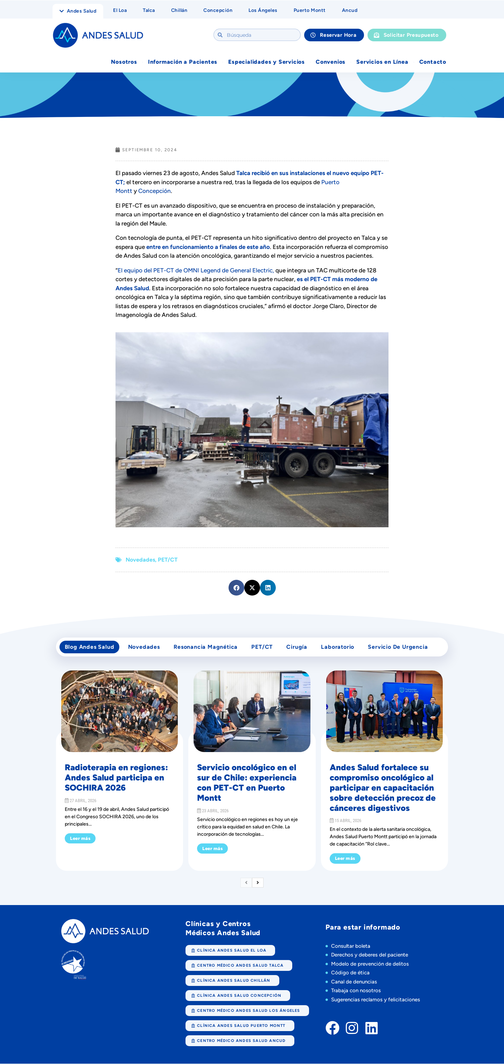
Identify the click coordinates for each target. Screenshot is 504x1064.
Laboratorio (339, 647)
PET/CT (167, 559)
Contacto (432, 61)
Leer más (80, 838)
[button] (236, 588)
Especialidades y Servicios (266, 61)
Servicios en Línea (382, 61)
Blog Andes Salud (89, 647)
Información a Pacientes (182, 61)
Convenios (330, 61)
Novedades (140, 559)
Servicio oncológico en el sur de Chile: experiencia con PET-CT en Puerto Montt (246, 783)
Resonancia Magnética (206, 647)
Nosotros (124, 61)
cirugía (298, 647)
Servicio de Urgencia (399, 647)
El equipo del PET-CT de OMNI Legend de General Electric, (196, 270)
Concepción (154, 190)
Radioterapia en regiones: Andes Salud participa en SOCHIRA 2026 (116, 778)
